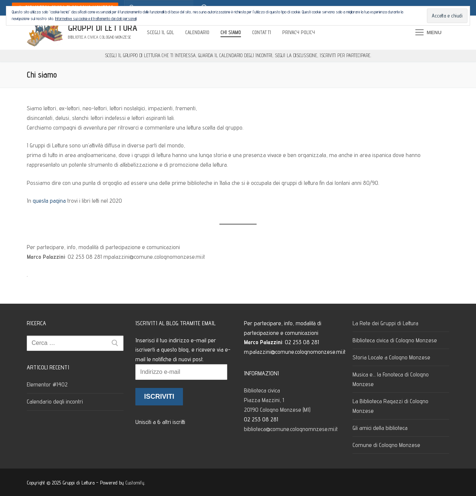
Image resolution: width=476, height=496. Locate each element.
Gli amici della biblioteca (380, 427)
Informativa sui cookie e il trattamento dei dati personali (95, 18)
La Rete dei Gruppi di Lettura (385, 323)
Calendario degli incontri (55, 401)
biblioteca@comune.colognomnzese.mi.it (291, 429)
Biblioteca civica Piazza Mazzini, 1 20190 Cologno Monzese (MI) (278, 400)
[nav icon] (428, 32)
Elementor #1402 (47, 384)
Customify (134, 483)
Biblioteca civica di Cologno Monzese (395, 340)
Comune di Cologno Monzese (386, 444)
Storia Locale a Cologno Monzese (391, 357)
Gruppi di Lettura (103, 27)
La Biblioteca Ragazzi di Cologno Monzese (390, 406)
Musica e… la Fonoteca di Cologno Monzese (391, 379)
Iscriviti (159, 396)
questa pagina (49, 200)
